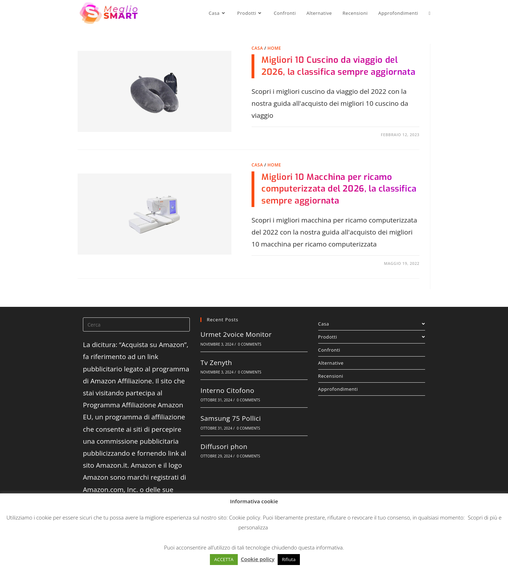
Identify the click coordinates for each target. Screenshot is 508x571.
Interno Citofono (227, 390)
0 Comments (249, 344)
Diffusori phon (223, 446)
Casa (257, 48)
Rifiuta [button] (289, 559)
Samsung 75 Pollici (230, 418)
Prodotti (371, 337)
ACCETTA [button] (223, 559)
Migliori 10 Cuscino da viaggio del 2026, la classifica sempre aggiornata (338, 66)
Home (274, 48)
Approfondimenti (338, 389)
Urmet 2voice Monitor (236, 334)
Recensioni (330, 376)
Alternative (331, 363)
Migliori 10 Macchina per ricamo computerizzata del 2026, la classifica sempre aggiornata (339, 188)
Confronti (329, 350)
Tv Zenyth (216, 362)
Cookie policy (244, 517)
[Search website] (429, 13)
